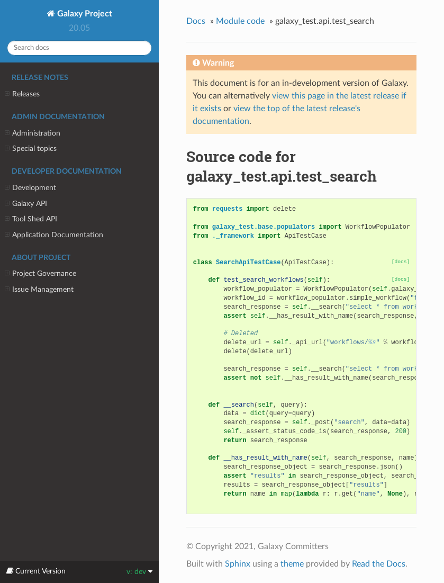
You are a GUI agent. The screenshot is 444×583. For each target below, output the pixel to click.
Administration (32, 133)
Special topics (31, 149)
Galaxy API (26, 204)
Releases (22, 94)
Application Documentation (54, 235)
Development (30, 188)
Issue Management (39, 289)
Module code (240, 21)
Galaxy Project (83, 14)
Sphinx (237, 564)
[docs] (401, 262)
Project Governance (40, 274)
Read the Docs (378, 564)
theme (292, 564)
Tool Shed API (31, 219)
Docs (195, 21)
